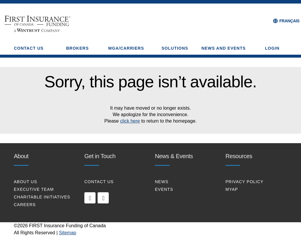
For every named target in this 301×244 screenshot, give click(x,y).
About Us (25, 181)
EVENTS (164, 189)
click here (130, 120)
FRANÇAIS (289, 21)
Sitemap (67, 232)
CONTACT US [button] (29, 48)
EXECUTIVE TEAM (34, 189)
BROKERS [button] (77, 48)
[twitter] (103, 197)
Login (272, 48)
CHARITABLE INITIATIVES (42, 197)
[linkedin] (90, 197)
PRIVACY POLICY (244, 181)
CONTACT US (99, 181)
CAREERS (25, 204)
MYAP (231, 189)
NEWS (161, 181)
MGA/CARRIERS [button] (126, 48)
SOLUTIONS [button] (175, 48)
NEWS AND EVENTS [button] (223, 48)
